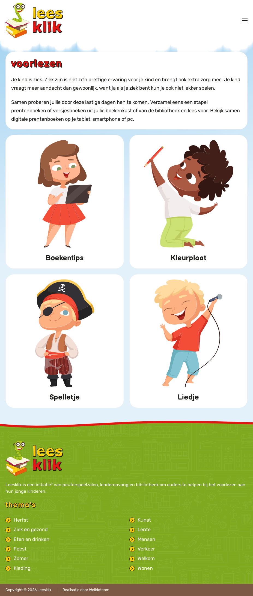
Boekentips (65, 258)
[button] (245, 20)
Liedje (188, 397)
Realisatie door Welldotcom (85, 590)
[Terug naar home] (34, 20)
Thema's (20, 505)
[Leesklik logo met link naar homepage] (34, 458)
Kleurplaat (188, 258)
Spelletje (64, 397)
